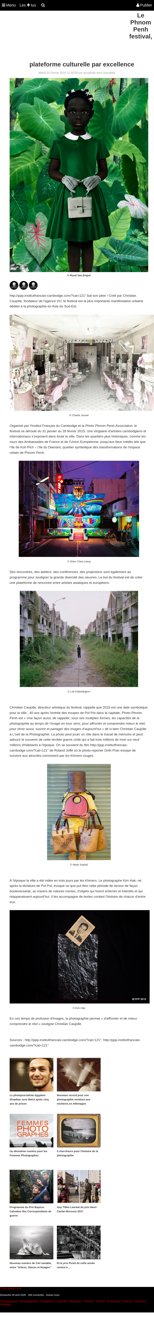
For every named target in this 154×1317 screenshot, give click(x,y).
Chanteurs (140, 1301)
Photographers (29, 1301)
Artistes (100, 1301)
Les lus (28, 5)
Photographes (9, 1301)
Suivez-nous (52, 1295)
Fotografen (75, 1301)
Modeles (6, 1304)
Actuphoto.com (12, 1288)
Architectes (114, 1301)
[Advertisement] (63, 36)
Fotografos (46, 1301)
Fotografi (60, 1301)
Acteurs (127, 1301)
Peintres (88, 1301)
